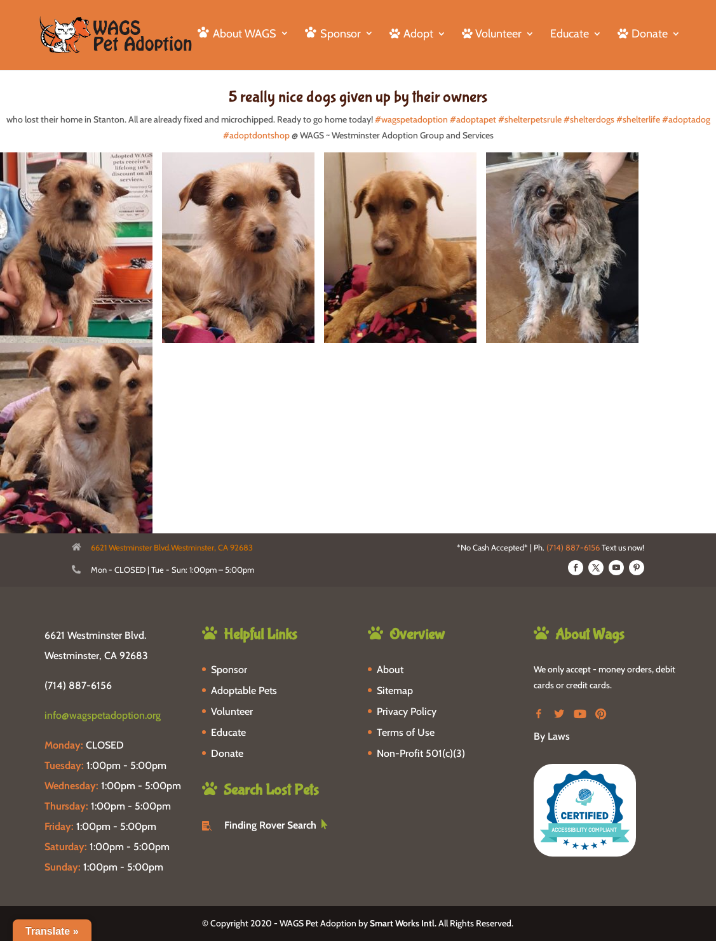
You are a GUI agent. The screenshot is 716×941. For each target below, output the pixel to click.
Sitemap (395, 690)
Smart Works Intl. (403, 923)
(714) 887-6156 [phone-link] (78, 685)
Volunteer (232, 711)
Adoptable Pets (244, 690)
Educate (569, 35)
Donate (227, 753)
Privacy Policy (406, 711)
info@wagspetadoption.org (102, 715)
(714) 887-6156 (573, 547)
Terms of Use (406, 732)
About (390, 670)
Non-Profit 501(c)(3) (421, 753)
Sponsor (229, 670)
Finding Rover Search (270, 825)
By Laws (552, 736)
